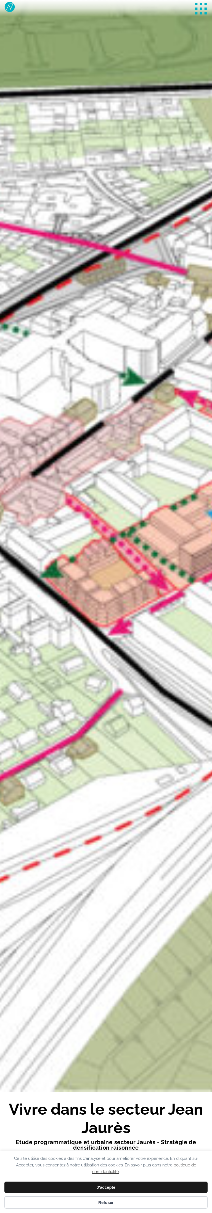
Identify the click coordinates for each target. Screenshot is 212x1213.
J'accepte (106, 1187)
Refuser (106, 1202)
